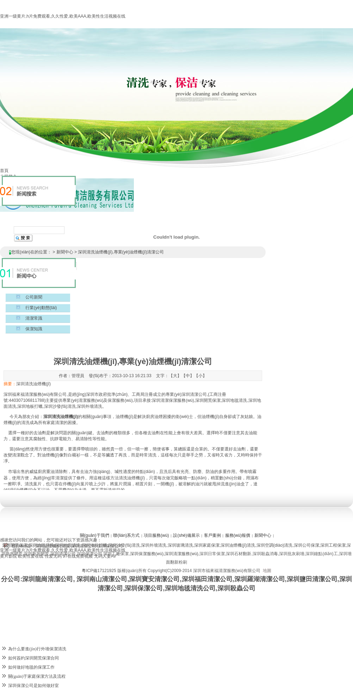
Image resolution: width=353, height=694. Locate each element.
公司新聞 (33, 297)
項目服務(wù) (156, 535)
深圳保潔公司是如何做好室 (33, 685)
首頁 (4, 170)
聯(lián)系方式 (126, 535)
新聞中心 (64, 252)
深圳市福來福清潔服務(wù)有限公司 (226, 570)
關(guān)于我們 (94, 535)
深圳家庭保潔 (206, 545)
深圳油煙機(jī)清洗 (238, 545)
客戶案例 (212, 535)
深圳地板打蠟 (94, 545)
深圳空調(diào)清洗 (274, 545)
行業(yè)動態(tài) (41, 307)
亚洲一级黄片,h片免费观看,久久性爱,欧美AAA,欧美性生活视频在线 (62, 16)
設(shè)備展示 (186, 535)
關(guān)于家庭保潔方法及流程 (37, 676)
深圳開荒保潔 (14, 545)
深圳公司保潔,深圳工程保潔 (320, 545)
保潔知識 (33, 328)
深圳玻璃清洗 (180, 545)
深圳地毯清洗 (41, 545)
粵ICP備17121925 (99, 570)
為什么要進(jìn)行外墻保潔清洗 (37, 648)
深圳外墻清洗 (153, 545)
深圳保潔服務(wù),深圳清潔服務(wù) (164, 553)
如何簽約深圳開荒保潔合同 (33, 658)
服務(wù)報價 (237, 535)
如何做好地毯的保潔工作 (31, 667)
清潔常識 (33, 318)
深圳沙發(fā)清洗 (124, 545)
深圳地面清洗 (67, 545)
